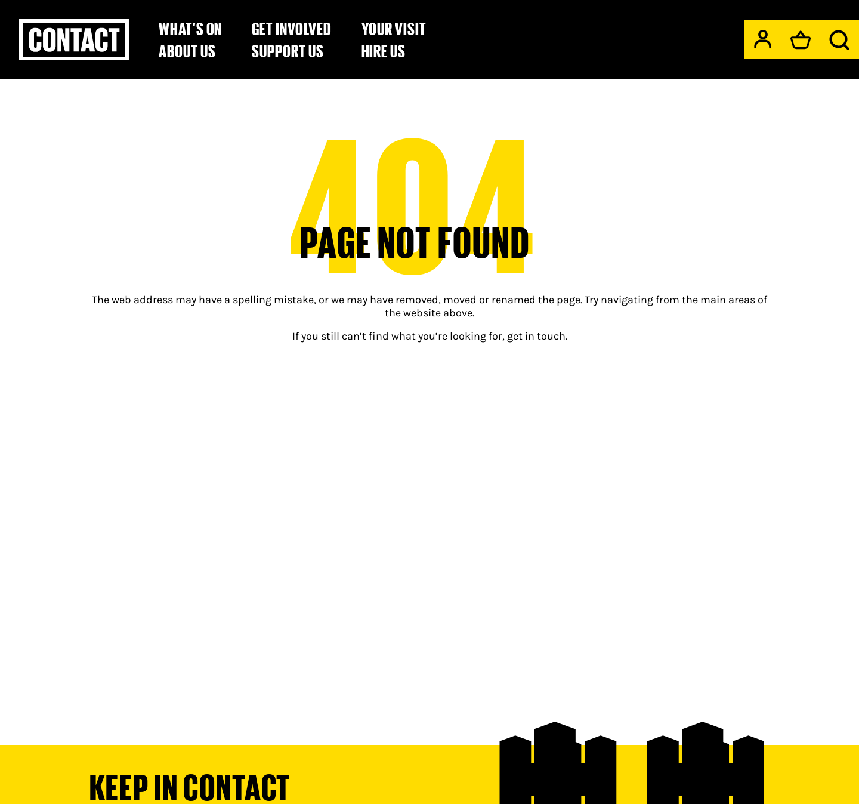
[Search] (839, 40)
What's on (190, 28)
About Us (187, 50)
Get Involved (291, 28)
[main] (429, 380)
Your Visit (394, 28)
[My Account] (762, 39)
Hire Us (383, 50)
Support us (287, 50)
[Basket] (800, 40)
